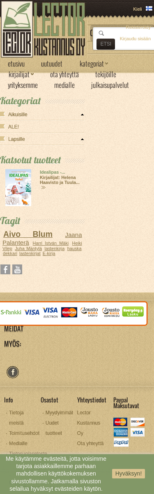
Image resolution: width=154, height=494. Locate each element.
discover (138, 423)
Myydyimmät (59, 413)
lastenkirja (55, 248)
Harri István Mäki (51, 243)
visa (138, 433)
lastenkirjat (30, 253)
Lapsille (16, 139)
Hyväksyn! (128, 473)
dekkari (10, 253)
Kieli (137, 9)
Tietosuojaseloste (28, 454)
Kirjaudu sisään (135, 38)
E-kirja (49, 253)
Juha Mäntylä (28, 248)
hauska (74, 248)
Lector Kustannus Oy (89, 423)
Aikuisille (18, 114)
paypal (121, 443)
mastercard (121, 423)
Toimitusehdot (24, 433)
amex (121, 433)
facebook (12, 372)
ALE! (13, 127)
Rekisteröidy (138, 27)
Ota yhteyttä (90, 443)
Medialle (18, 443)
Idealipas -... (52, 172)
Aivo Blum (28, 234)
